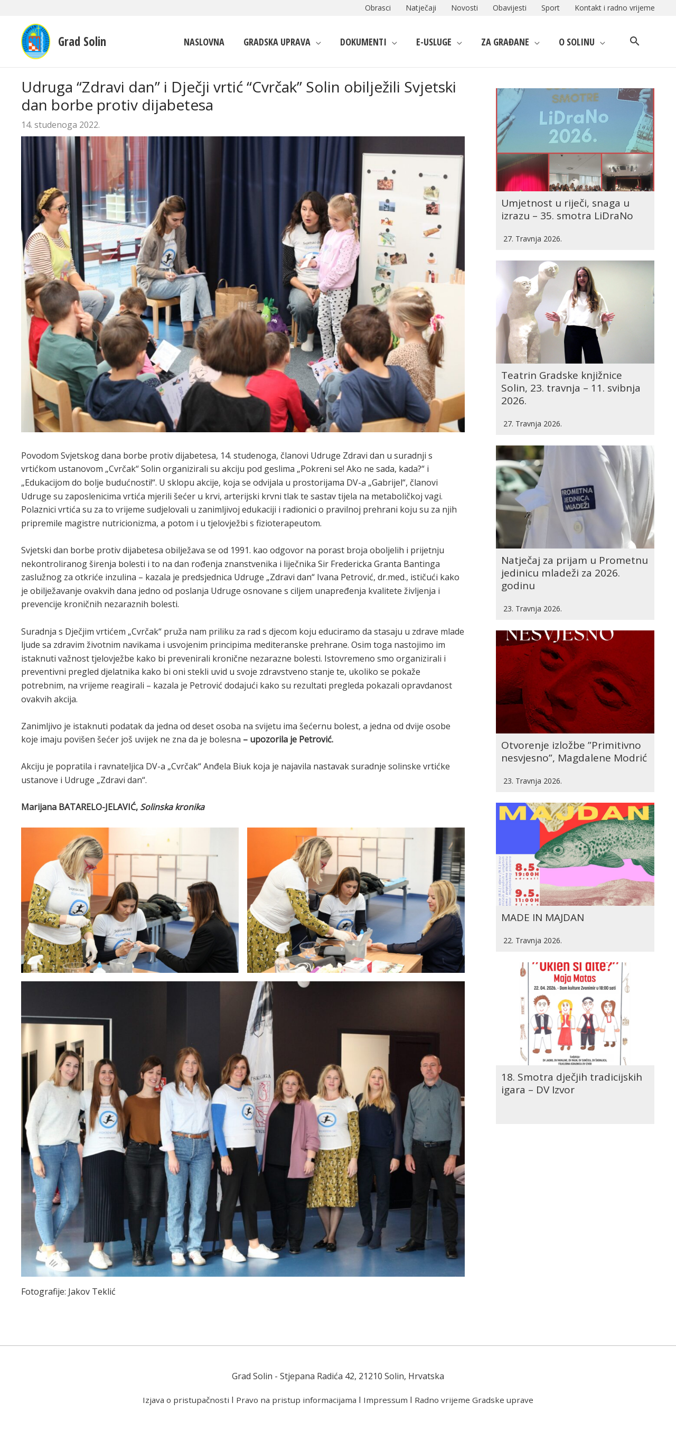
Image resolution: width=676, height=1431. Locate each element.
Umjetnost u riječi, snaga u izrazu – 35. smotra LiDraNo (570, 195)
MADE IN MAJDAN (545, 864)
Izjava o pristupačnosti (182, 1400)
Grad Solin (88, 41)
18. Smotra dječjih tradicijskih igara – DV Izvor (574, 1016)
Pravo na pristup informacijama (296, 1400)
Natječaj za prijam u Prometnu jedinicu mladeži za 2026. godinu (574, 533)
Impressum (388, 1400)
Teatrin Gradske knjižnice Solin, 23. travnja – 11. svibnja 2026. (573, 361)
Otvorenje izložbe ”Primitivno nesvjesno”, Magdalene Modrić (573, 704)
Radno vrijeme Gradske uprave (478, 1400)
